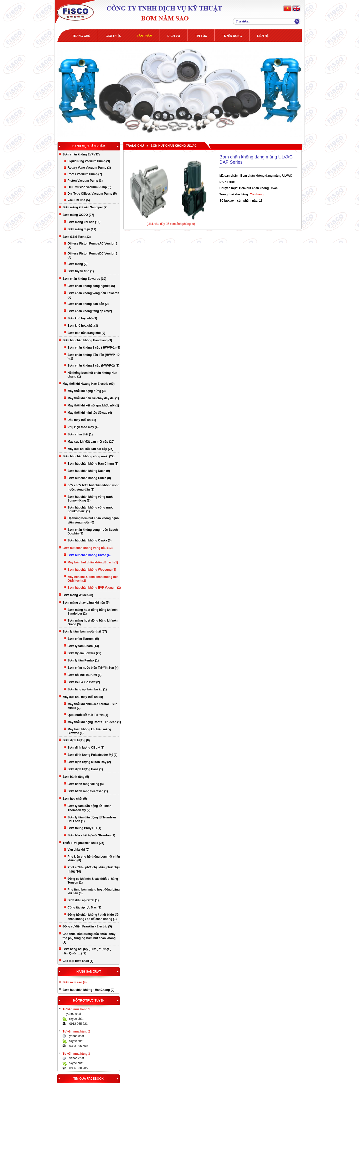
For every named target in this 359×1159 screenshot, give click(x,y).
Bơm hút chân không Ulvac (174, 145)
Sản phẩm (144, 36)
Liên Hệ (263, 36)
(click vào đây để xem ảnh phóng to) (171, 224)
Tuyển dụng (232, 36)
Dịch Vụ (173, 36)
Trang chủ (81, 36)
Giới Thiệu (113, 36)
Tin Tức (201, 36)
